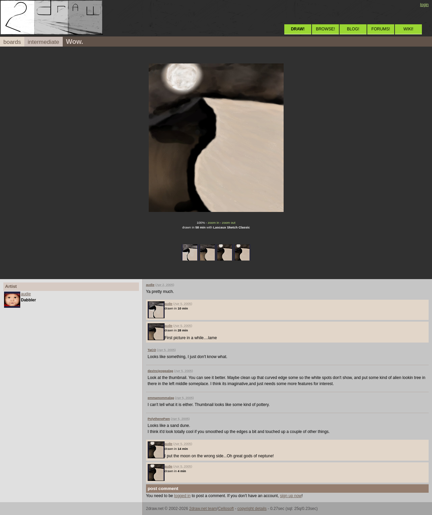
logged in (182, 495)
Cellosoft (226, 508)
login (424, 4)
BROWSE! (325, 29)
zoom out (228, 222)
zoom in (213, 222)
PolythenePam (159, 419)
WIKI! (408, 29)
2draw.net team (203, 508)
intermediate (43, 42)
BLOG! (353, 29)
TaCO (152, 350)
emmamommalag (161, 398)
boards (12, 42)
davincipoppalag (160, 371)
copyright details (252, 508)
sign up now (290, 495)
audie (26, 294)
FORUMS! (380, 29)
